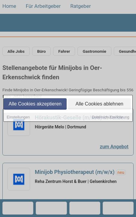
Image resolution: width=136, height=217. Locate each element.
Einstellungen (18, 117)
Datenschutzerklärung (110, 117)
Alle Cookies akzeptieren (35, 104)
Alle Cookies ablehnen (99, 104)
